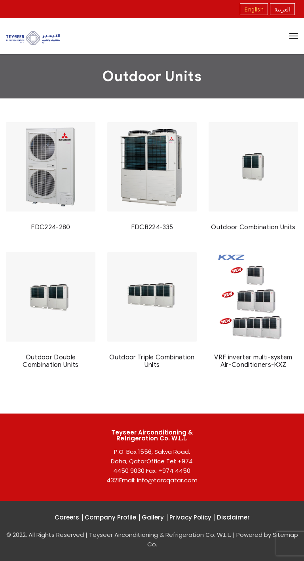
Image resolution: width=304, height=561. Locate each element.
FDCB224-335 (152, 227)
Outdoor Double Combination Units (50, 360)
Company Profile (110, 517)
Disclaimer (233, 517)
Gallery (153, 517)
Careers (67, 517)
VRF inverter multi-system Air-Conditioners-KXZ (253, 360)
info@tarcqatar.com (167, 480)
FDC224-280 (50, 227)
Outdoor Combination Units (253, 227)
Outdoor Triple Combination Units (151, 360)
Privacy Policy (190, 517)
